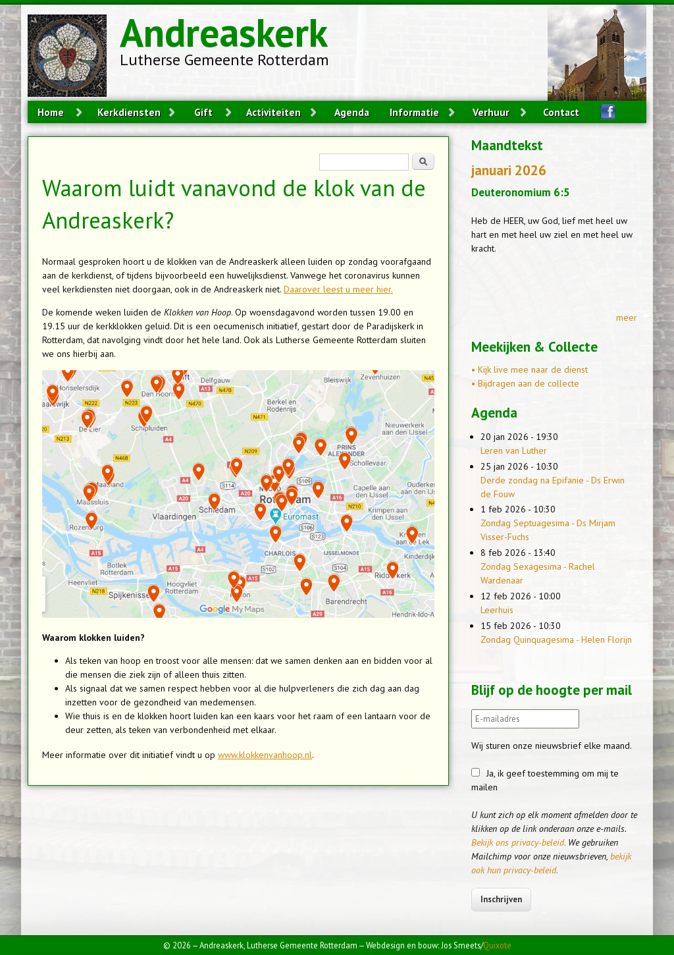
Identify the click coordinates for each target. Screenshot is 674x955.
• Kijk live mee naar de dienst (529, 369)
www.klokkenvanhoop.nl (265, 755)
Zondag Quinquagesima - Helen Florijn (556, 639)
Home (51, 112)
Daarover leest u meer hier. (338, 289)
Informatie (414, 112)
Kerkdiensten (129, 112)
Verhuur (491, 112)
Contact (561, 112)
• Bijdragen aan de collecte (525, 383)
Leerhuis (496, 610)
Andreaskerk (224, 32)
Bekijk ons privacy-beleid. (518, 842)
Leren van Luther (513, 450)
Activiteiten (273, 112)
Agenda (351, 112)
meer (626, 317)
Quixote (497, 945)
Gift (203, 112)
